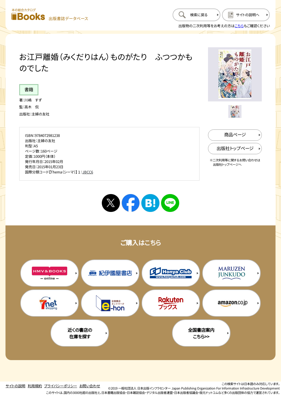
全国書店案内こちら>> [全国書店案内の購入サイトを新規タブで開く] (201, 333)
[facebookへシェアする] (131, 203)
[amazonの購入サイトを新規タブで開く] (231, 302)
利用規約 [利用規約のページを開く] (35, 385)
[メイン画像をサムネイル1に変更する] (234, 111)
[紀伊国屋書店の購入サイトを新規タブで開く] (110, 272)
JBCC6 (87, 172)
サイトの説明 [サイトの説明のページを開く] (15, 385)
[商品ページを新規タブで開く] (235, 135)
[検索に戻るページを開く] (196, 15)
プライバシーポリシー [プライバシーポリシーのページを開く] (60, 385)
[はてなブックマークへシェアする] (150, 203)
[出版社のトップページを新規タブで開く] (235, 148)
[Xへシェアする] (111, 203)
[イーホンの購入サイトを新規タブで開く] (110, 302)
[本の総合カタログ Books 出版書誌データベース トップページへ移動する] (49, 14)
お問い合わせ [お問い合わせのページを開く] (89, 385)
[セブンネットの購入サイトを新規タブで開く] (49, 302)
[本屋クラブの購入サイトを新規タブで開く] (171, 272)
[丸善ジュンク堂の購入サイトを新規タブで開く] (231, 272)
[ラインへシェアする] (170, 203)
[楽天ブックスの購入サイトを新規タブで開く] (171, 302)
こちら (239, 25)
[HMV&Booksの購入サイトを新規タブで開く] (49, 272)
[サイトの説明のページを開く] (246, 15)
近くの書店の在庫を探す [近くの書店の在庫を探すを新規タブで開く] (80, 333)
